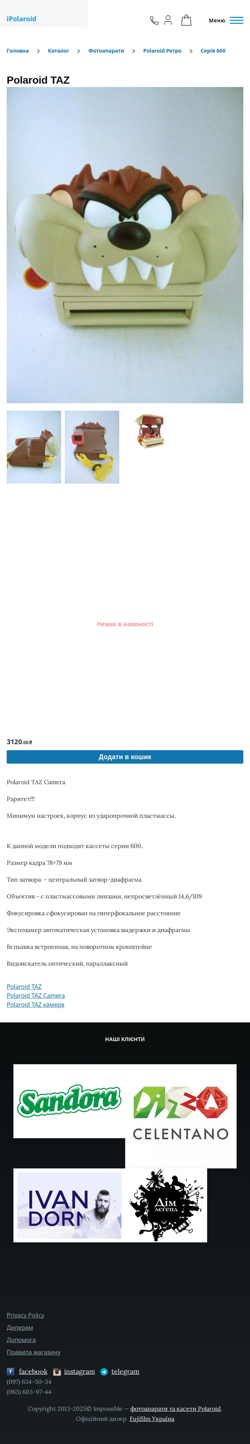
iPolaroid (22, 18)
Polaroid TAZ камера (35, 1004)
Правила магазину (34, 1352)
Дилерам (20, 1327)
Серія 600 (213, 50)
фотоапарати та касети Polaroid (175, 1408)
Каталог (58, 50)
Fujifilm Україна (152, 1418)
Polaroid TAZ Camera (36, 995)
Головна (18, 50)
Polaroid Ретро (162, 50)
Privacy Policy (25, 1315)
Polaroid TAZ (24, 986)
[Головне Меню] (224, 20)
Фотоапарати (106, 50)
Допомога (21, 1340)
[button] (125, 245)
